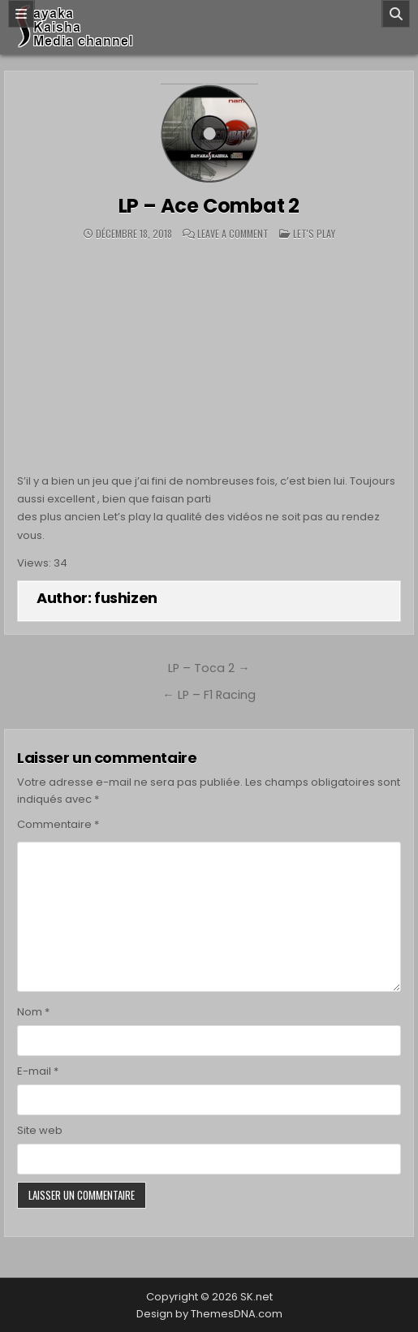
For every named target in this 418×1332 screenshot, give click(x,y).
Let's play (314, 233)
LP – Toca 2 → (208, 668)
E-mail (37, 1071)
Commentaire (58, 824)
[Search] (396, 14)
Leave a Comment (233, 234)
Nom (33, 1011)
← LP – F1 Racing (208, 695)
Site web (39, 1130)
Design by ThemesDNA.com (209, 1313)
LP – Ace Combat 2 (209, 205)
